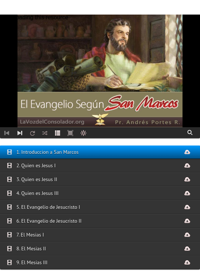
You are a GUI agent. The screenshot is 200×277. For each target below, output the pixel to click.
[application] (100, 71)
